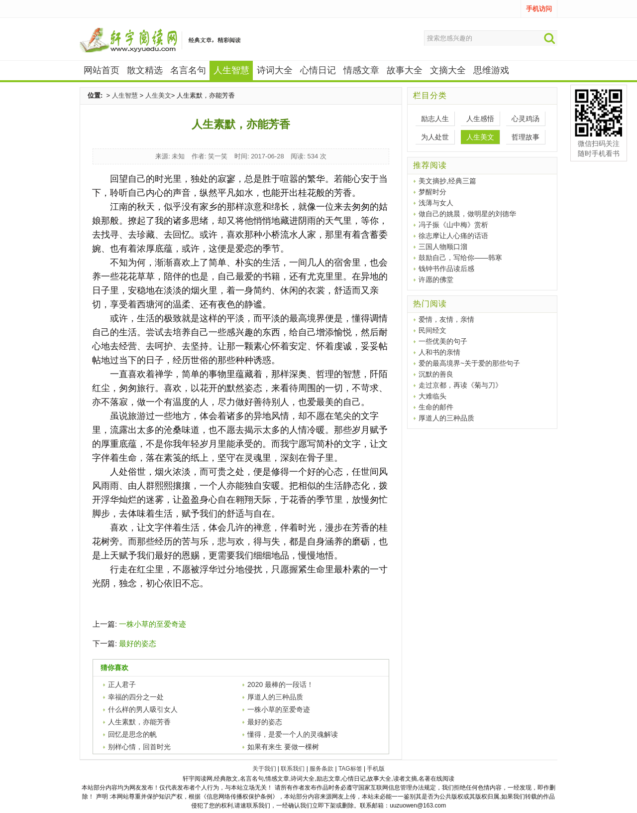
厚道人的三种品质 (275, 697)
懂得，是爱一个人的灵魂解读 (292, 734)
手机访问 (539, 8)
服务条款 (321, 768)
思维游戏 (491, 70)
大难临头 (432, 396)
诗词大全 (275, 70)
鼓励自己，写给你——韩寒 (460, 258)
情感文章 (361, 70)
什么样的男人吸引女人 (143, 709)
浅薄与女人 (436, 203)
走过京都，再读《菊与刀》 (460, 385)
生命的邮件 (436, 407)
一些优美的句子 (443, 341)
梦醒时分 (432, 192)
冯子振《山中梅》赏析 (453, 225)
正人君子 (122, 684)
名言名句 (188, 70)
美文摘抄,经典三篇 (447, 181)
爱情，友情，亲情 (446, 319)
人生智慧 (125, 95)
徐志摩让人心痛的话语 (453, 236)
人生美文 (158, 95)
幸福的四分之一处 (136, 697)
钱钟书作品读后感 (446, 268)
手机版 (376, 768)
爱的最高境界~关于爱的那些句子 (469, 363)
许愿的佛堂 (436, 279)
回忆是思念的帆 (132, 734)
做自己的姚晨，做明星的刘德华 (467, 214)
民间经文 (432, 330)
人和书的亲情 (439, 352)
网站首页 (101, 70)
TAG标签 (350, 768)
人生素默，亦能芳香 (139, 722)
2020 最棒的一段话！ (280, 684)
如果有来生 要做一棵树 (283, 747)
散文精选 (145, 70)
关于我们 (264, 768)
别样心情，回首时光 (139, 747)
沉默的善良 (436, 374)
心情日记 (318, 70)
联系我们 (293, 768)
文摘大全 (448, 70)
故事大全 (405, 70)
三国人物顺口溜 (443, 247)
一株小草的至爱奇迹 (152, 624)
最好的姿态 (137, 643)
